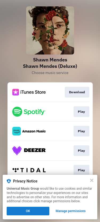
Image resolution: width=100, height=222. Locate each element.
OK (28, 211)
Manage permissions (71, 211)
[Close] (91, 180)
